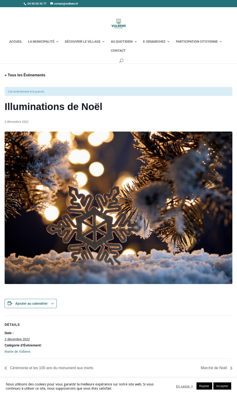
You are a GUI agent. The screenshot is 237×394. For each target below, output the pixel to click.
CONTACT (118, 50)
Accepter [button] (222, 386)
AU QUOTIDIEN (122, 41)
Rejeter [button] (204, 386)
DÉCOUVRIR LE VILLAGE (82, 41)
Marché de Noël (214, 368)
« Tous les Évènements (25, 75)
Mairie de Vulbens (18, 351)
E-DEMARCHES (154, 41)
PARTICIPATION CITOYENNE (197, 41)
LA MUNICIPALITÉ (41, 41)
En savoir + (184, 386)
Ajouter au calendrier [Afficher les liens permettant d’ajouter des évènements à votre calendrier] (31, 303)
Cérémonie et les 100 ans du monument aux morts (51, 368)
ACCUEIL (15, 41)
